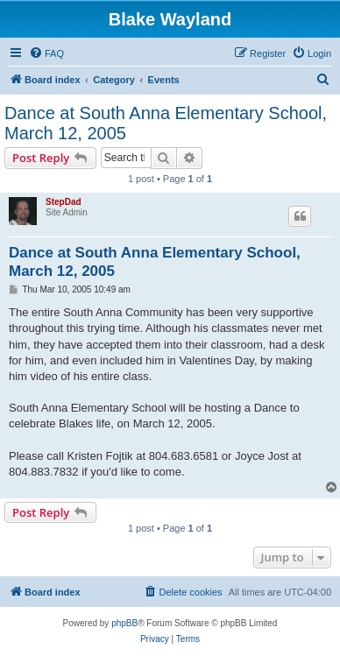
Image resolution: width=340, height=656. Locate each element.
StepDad (63, 202)
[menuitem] (46, 53)
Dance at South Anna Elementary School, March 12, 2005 (165, 123)
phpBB (124, 623)
